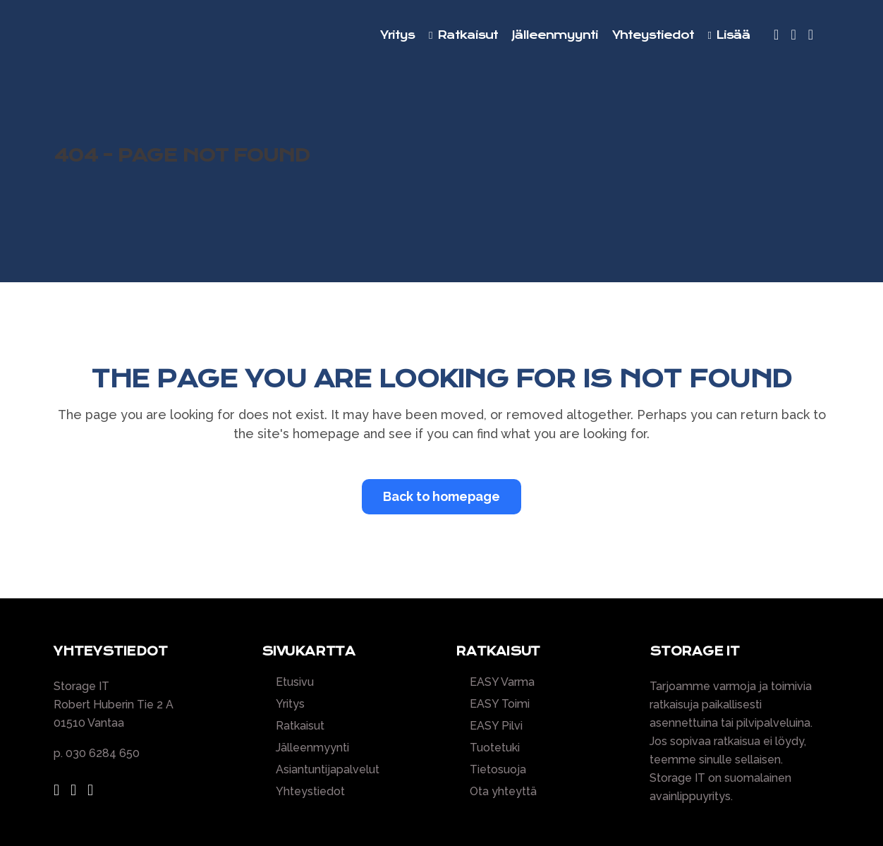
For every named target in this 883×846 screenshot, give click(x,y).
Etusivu (295, 682)
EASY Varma (502, 682)
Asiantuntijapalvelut (327, 770)
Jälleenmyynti (312, 748)
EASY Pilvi (496, 726)
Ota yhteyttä (503, 792)
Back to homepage (441, 496)
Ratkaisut (300, 726)
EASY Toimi (500, 704)
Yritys (290, 704)
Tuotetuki (495, 748)
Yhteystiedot (310, 792)
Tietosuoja (498, 770)
